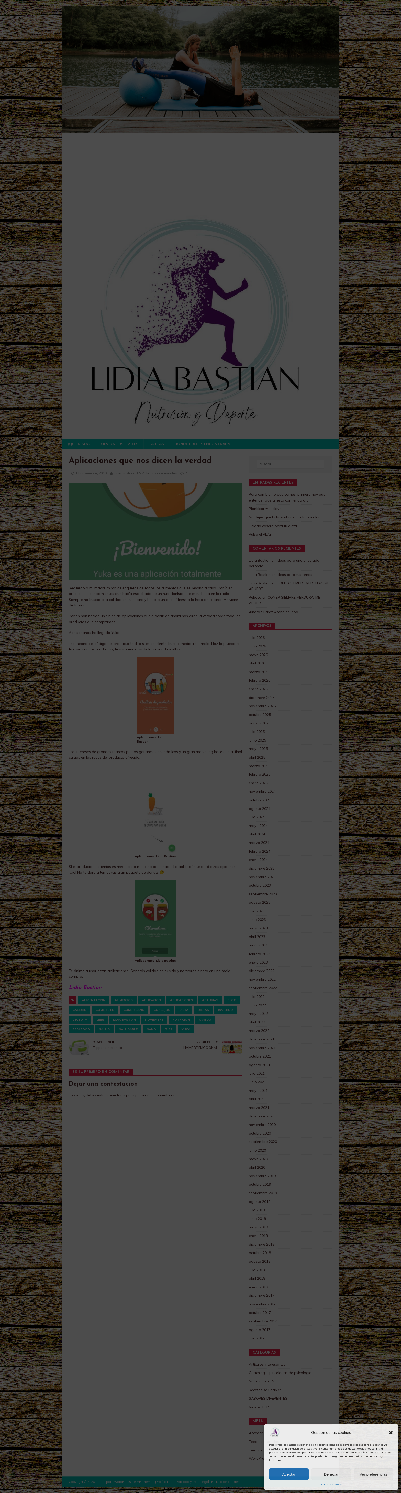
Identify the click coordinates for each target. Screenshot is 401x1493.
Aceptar (289, 1474)
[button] (390, 1432)
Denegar (331, 1474)
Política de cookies (331, 1484)
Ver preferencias (373, 1474)
